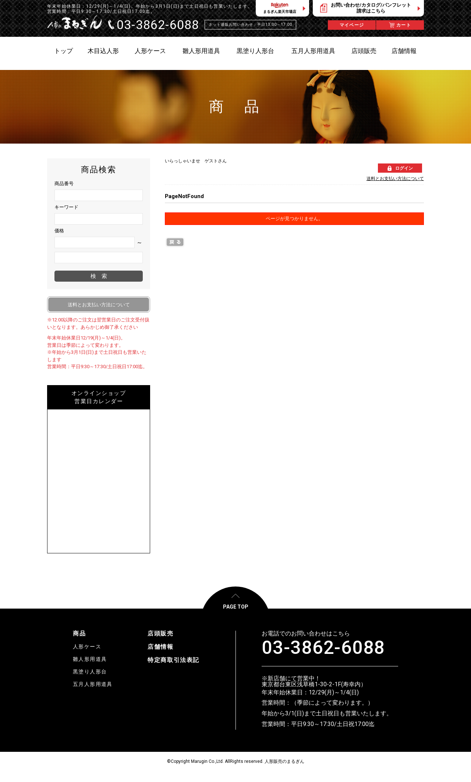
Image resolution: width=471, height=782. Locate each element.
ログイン (404, 168)
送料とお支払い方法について (395, 178)
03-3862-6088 (323, 647)
